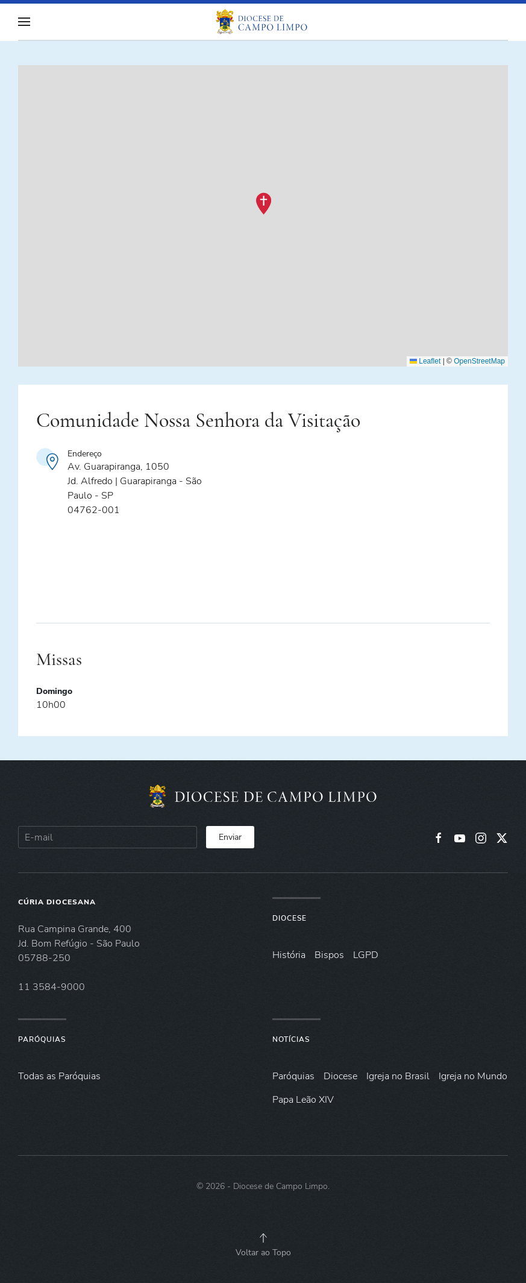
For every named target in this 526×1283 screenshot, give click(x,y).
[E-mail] (107, 837)
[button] (24, 22)
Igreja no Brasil (398, 1076)
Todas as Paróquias (59, 1076)
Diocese (289, 918)
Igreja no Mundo (473, 1076)
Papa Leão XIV (303, 1099)
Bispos (329, 955)
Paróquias (42, 1039)
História (288, 955)
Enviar (230, 837)
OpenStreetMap (479, 361)
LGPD (365, 955)
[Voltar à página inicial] (263, 22)
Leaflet (425, 361)
